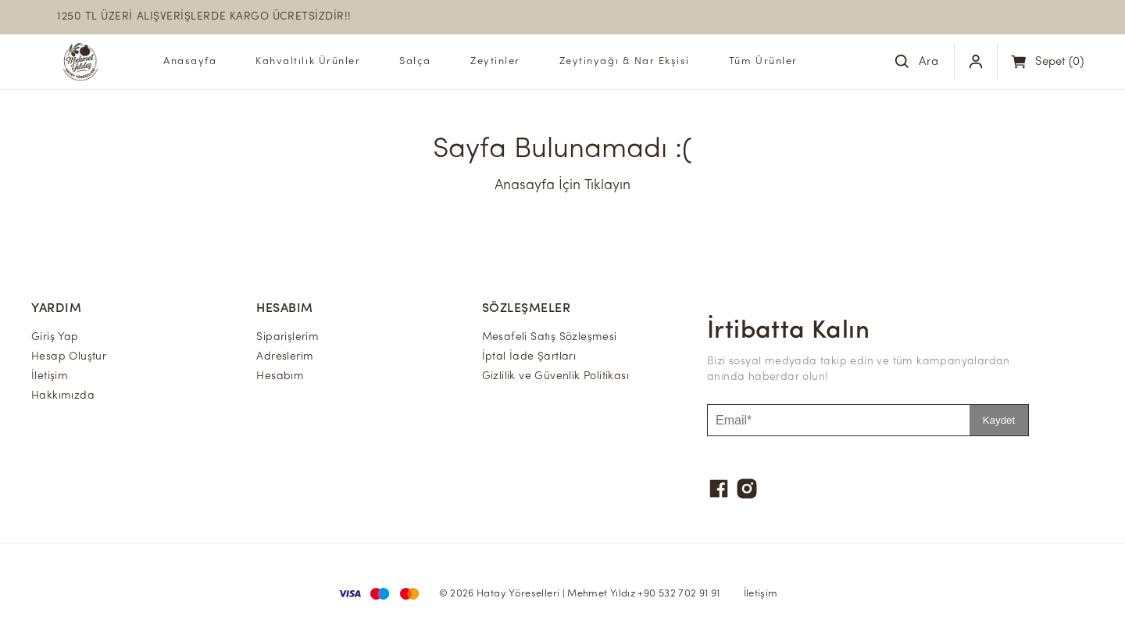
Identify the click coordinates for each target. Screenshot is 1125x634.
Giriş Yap (55, 337)
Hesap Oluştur (68, 357)
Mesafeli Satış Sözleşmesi (549, 337)
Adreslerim (284, 357)
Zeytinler (495, 61)
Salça (415, 61)
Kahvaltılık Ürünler (307, 61)
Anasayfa (189, 61)
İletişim (49, 376)
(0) (1059, 62)
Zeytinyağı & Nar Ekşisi (624, 61)
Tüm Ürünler (763, 61)
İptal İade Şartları (529, 357)
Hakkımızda (63, 396)
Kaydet (999, 420)
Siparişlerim (287, 337)
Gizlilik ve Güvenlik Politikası (555, 376)
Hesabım (280, 376)
